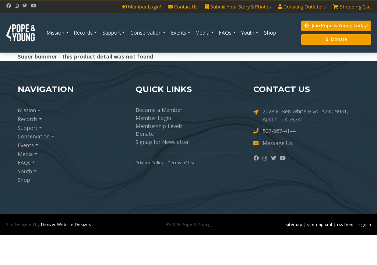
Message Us (272, 143)
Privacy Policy (149, 162)
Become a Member (158, 109)
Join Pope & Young (336, 25)
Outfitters (302, 6)
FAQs (225, 32)
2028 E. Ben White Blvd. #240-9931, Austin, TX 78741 (300, 115)
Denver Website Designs (66, 224)
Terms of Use (181, 162)
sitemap (294, 224)
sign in (364, 224)
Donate (336, 39)
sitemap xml (319, 224)
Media (202, 32)
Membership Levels (159, 126)
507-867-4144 (274, 131)
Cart (352, 6)
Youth (247, 32)
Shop (270, 32)
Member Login (153, 117)
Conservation (146, 32)
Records (83, 32)
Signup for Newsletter (162, 141)
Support (111, 32)
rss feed (345, 224)
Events (178, 32)
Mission (55, 32)
